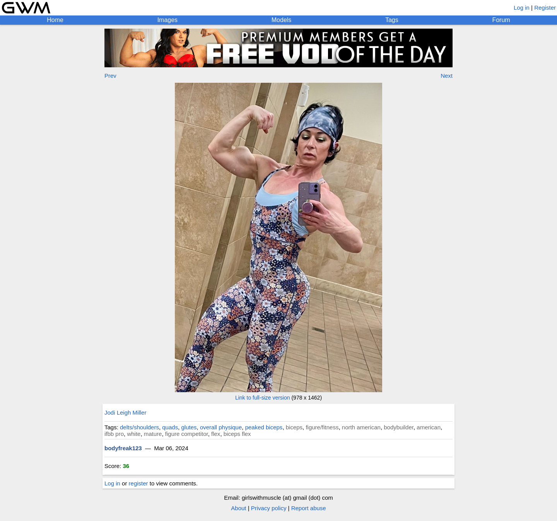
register (138, 483)
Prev (110, 75)
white (133, 433)
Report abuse (308, 508)
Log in (522, 7)
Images (167, 20)
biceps (294, 427)
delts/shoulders (139, 427)
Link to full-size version (262, 398)
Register (545, 7)
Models (282, 20)
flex (215, 433)
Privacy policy (269, 508)
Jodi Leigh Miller (125, 412)
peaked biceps (264, 427)
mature (153, 433)
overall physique (221, 427)
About (238, 508)
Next (447, 75)
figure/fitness (322, 427)
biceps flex (237, 433)
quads (170, 427)
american (429, 427)
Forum (501, 20)
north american (361, 427)
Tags (391, 20)
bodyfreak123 (123, 448)
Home (55, 20)
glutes (189, 427)
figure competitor (186, 433)
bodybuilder (398, 427)
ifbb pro (114, 433)
